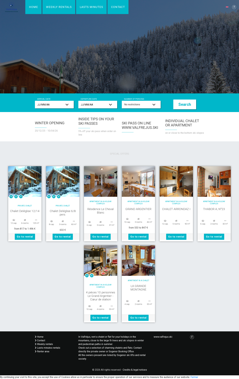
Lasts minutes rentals (47, 347)
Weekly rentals (59, 7)
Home (33, 7)
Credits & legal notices (135, 369)
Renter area (42, 351)
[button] (227, 6)
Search (184, 104)
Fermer (194, 377)
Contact (118, 7)
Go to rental (25, 236)
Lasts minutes (91, 7)
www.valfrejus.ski (163, 336)
